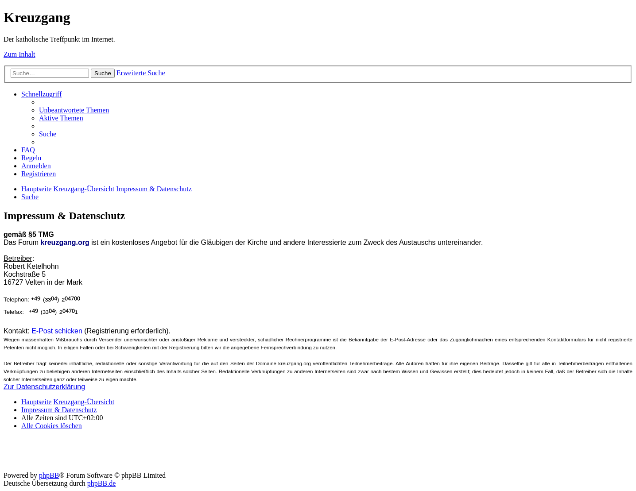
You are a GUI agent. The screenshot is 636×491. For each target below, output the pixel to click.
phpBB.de (101, 483)
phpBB (49, 475)
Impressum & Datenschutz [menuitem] (59, 410)
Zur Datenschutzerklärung (44, 386)
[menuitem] (74, 110)
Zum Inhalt (19, 54)
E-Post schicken (56, 331)
